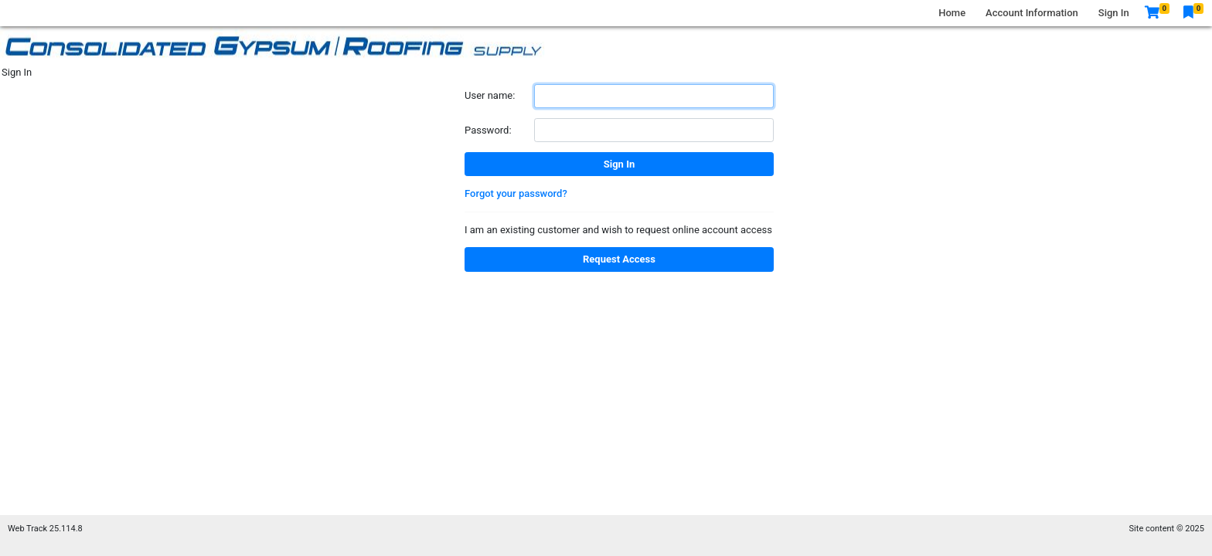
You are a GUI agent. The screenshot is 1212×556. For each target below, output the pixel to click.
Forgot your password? (516, 193)
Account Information (1032, 13)
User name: (490, 95)
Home (951, 13)
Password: (488, 130)
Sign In (1113, 13)
